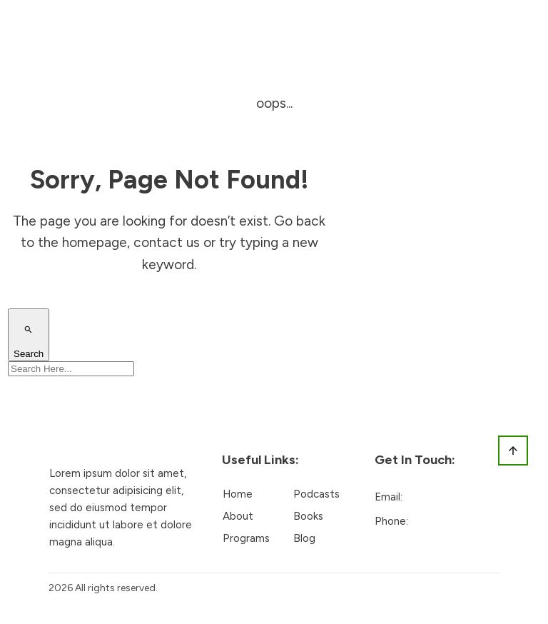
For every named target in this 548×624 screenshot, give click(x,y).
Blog (304, 538)
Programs (246, 538)
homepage (94, 242)
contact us (166, 242)
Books (308, 516)
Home (238, 494)
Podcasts (316, 494)
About (238, 516)
